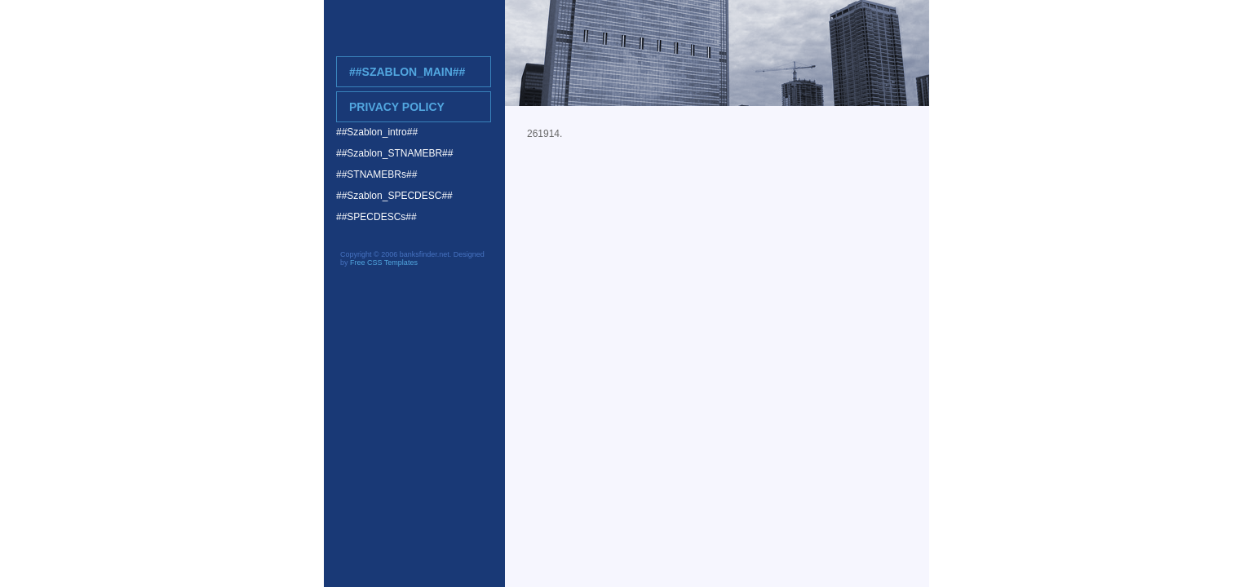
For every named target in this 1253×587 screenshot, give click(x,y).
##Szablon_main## (407, 71)
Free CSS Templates (384, 262)
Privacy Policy (397, 106)
